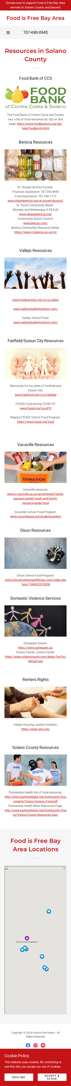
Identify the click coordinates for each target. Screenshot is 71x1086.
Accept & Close (52, 1077)
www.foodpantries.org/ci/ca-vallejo (35, 300)
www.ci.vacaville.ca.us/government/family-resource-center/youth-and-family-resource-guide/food (35, 498)
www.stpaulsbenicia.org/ (35, 214)
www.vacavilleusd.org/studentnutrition (35, 516)
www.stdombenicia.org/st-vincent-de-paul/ (35, 201)
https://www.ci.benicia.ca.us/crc (35, 232)
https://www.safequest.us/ (35, 648)
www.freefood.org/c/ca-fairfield (35, 395)
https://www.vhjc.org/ (35, 729)
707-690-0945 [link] (35, 32)
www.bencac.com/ (35, 223)
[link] (35, 18)
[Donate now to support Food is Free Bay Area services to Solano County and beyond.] (35, 5)
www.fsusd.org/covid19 (35, 408)
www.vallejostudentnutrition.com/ (35, 309)
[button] (8, 32)
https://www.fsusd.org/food (35, 422)
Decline (18, 1077)
